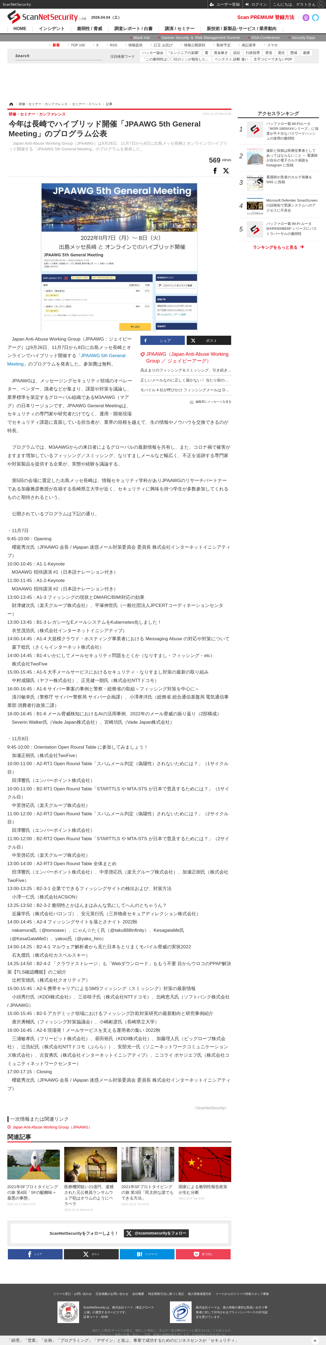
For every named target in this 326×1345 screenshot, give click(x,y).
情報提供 (135, 45)
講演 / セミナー (179, 29)
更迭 (268, 53)
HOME (20, 29)
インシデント (52, 29)
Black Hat (142, 37)
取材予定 (224, 45)
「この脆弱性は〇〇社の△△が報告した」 (175, 59)
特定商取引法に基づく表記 (166, 1293)
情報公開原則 (194, 45)
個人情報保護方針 (200, 1293)
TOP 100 (78, 45)
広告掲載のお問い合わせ (112, 1293)
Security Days (303, 37)
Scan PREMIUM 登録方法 (265, 17)
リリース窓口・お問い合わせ (72, 1293)
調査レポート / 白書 (133, 29)
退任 (281, 53)
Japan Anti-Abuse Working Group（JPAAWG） (52, 1127)
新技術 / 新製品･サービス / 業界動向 (242, 29)
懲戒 (293, 53)
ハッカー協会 (152, 53)
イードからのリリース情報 (233, 1293)
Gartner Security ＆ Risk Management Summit (201, 37)
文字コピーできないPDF (273, 59)
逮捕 (306, 53)
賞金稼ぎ (221, 53)
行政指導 (253, 53)
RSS (113, 45)
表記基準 (249, 45)
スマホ (272, 45)
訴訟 (236, 53)
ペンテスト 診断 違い (231, 59)
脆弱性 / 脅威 (89, 29)
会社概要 (138, 1293)
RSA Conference (265, 37)
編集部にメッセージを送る (213, 401)
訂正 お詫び (163, 45)
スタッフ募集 (260, 1293)
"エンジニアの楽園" (184, 53)
